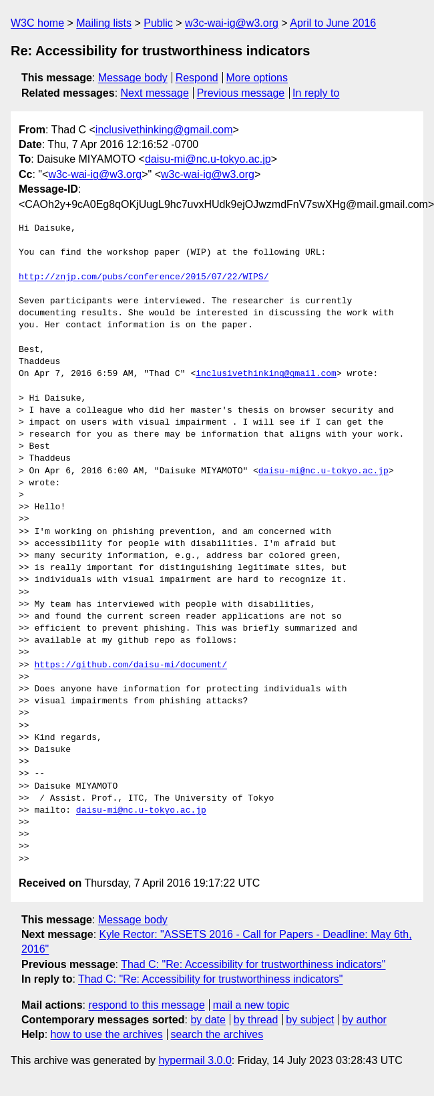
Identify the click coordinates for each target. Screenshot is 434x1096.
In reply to (315, 93)
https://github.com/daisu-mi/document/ (130, 665)
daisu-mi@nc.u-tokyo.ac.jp (208, 159)
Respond (197, 77)
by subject (310, 1019)
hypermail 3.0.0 (194, 1060)
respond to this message (146, 1005)
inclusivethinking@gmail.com (164, 129)
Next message (155, 93)
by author (364, 1019)
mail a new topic (251, 1005)
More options (257, 77)
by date (207, 1019)
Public (158, 23)
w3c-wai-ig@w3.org (231, 23)
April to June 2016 (333, 23)
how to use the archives (107, 1034)
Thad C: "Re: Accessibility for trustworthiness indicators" (253, 964)
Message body (133, 77)
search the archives (217, 1034)
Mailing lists (104, 23)
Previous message (241, 93)
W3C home (37, 23)
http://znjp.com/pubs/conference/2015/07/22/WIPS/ (143, 277)
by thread (256, 1019)
